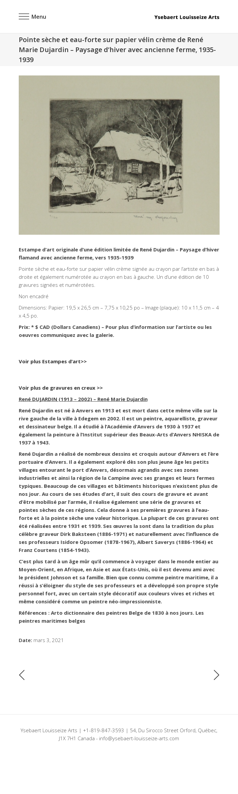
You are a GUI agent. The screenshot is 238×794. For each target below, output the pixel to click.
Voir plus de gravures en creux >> (61, 387)
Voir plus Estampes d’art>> (53, 361)
